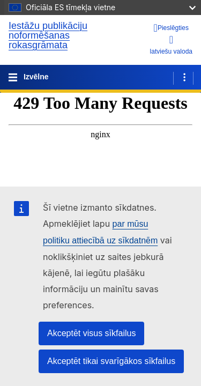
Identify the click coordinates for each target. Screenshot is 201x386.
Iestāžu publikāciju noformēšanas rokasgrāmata (48, 35)
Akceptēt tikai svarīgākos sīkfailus (111, 361)
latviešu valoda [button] (171, 44)
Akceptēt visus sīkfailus (91, 333)
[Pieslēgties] (171, 28)
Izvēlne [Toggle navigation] (35, 76)
